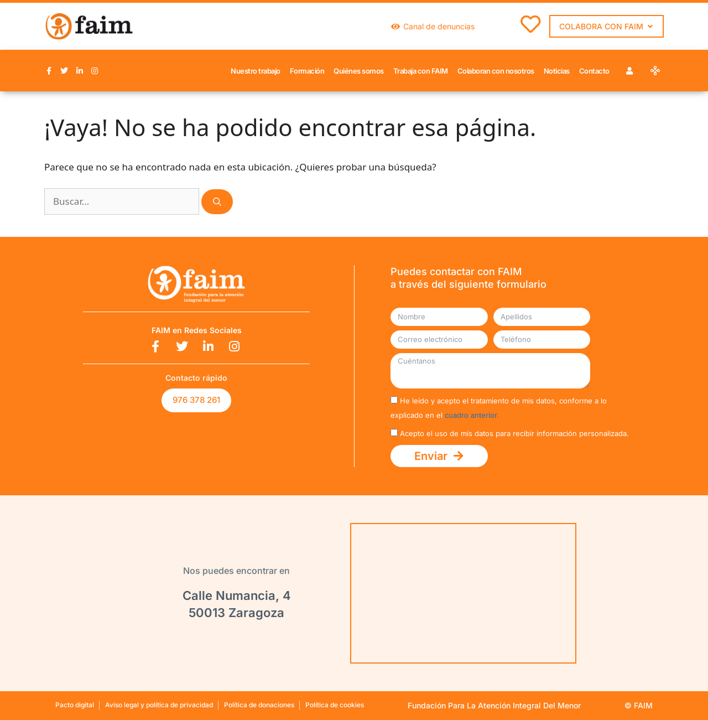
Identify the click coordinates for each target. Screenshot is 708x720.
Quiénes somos (359, 70)
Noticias (557, 70)
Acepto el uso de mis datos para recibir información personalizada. (514, 433)
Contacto (594, 70)
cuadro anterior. (472, 415)
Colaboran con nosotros (495, 70)
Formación (307, 70)
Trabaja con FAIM (420, 70)
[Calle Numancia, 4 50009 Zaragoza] (463, 593)
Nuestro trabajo (255, 70)
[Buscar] (217, 201)
